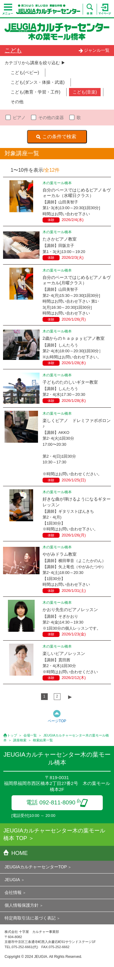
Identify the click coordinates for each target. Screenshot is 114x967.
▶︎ (70, 696)
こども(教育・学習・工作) (35, 92)
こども (13, 50)
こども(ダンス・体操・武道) (37, 82)
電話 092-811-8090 (57, 802)
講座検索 (19, 740)
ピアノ (19, 117)
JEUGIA (12, 879)
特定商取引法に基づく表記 (30, 918)
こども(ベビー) (25, 72)
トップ (12, 735)
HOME (15, 853)
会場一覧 (30, 735)
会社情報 (13, 892)
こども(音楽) (85, 92)
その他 (17, 101)
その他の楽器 (51, 117)
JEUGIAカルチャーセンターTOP (36, 866)
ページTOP (57, 721)
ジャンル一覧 (93, 50)
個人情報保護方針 (22, 905)
